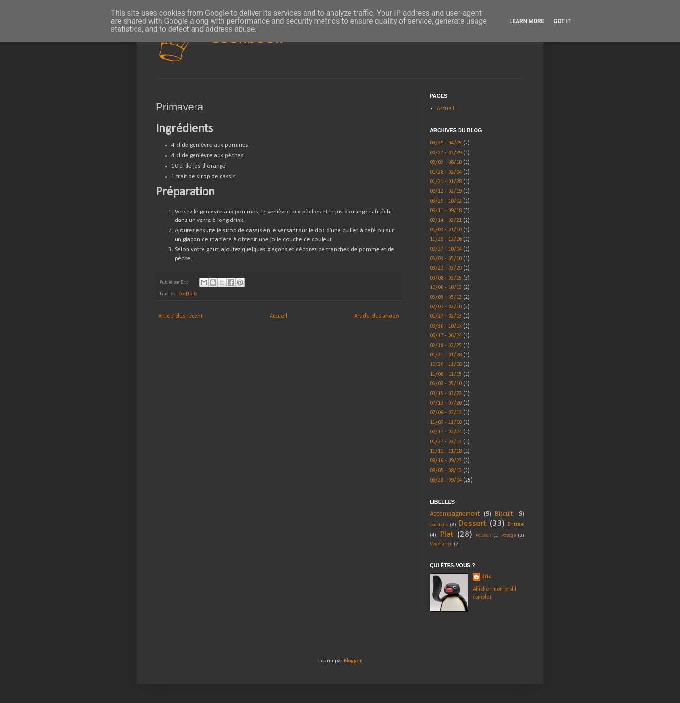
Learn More (527, 21)
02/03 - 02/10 (446, 307)
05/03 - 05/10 (446, 259)
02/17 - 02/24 (446, 432)
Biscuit (504, 513)
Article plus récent (180, 316)
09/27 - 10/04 (446, 249)
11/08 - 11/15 (446, 374)
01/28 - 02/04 (446, 172)
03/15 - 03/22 (446, 394)
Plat (447, 534)
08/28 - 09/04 (446, 480)
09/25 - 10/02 (446, 201)
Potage (509, 535)
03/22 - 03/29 (446, 153)
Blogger (352, 661)
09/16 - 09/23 (446, 461)
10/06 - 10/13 (446, 287)
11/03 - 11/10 (446, 422)
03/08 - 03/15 (446, 278)
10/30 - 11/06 (446, 364)
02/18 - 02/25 (446, 345)
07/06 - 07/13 (446, 412)
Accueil (278, 316)
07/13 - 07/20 (446, 403)
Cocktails (188, 293)
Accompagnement (455, 513)
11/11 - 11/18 (446, 451)
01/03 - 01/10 (446, 230)
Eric (486, 577)
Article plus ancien (376, 316)
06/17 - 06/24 (446, 336)
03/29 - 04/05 (446, 143)
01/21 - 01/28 (446, 182)
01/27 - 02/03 (446, 316)
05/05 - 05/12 (446, 297)
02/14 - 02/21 (446, 220)
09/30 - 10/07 (446, 326)
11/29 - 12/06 (446, 239)
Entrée (516, 524)
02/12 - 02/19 (446, 191)
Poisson (483, 536)
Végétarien (441, 544)
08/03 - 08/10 (446, 162)
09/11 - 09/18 (446, 210)
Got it (562, 21)
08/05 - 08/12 (446, 471)
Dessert (472, 523)
